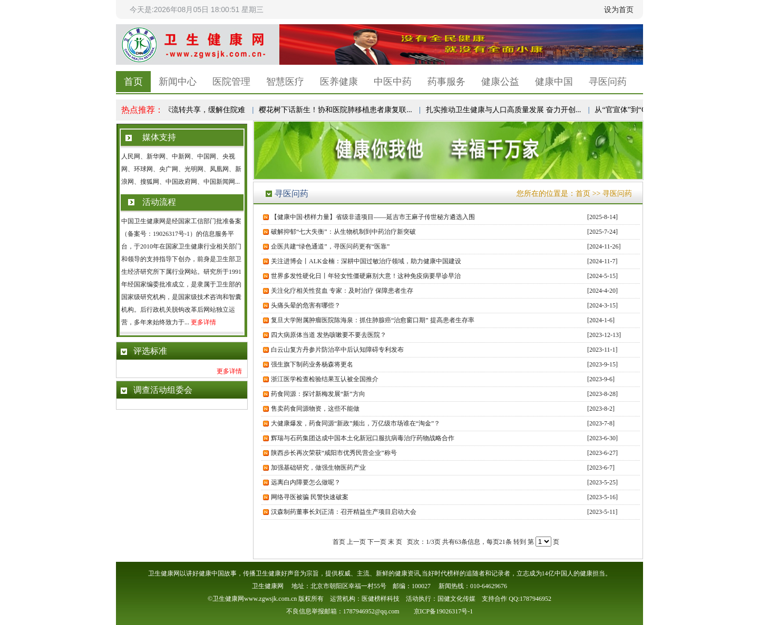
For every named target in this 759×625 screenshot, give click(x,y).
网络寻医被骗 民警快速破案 (309, 497)
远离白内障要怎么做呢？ (305, 482)
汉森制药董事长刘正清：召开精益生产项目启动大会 (343, 511)
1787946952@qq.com (371, 611)
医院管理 (231, 81)
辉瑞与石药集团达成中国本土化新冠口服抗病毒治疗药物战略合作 (362, 438)
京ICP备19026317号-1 (443, 611)
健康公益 (500, 81)
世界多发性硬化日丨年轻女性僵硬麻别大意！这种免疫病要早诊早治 (366, 276)
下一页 (376, 541)
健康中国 (554, 81)
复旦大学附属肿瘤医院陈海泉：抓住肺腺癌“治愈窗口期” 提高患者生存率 (372, 320)
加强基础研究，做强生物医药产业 (318, 467)
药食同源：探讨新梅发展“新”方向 (318, 394)
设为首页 (619, 9)
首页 (133, 81)
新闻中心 (178, 81)
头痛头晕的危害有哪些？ (307, 305)
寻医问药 (608, 81)
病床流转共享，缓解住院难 (203, 110)
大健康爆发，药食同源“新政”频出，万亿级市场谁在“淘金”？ (355, 423)
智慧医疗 (285, 81)
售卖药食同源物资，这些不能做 (315, 408)
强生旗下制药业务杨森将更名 (312, 364)
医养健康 (339, 81)
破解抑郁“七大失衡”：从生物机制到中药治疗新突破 (343, 231)
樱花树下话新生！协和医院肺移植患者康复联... (337, 110)
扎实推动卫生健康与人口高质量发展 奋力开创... (505, 110)
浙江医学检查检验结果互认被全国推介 (324, 379)
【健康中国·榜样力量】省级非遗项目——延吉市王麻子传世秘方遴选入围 (373, 217)
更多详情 (203, 322)
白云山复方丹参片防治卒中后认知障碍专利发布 (337, 349)
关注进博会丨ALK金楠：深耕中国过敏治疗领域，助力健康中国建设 (366, 261)
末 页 (395, 541)
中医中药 (393, 81)
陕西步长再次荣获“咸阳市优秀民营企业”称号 (334, 453)
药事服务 (446, 81)
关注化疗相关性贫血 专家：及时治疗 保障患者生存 (342, 290)
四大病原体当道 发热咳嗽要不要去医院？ (328, 335)
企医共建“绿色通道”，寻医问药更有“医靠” (330, 246)
